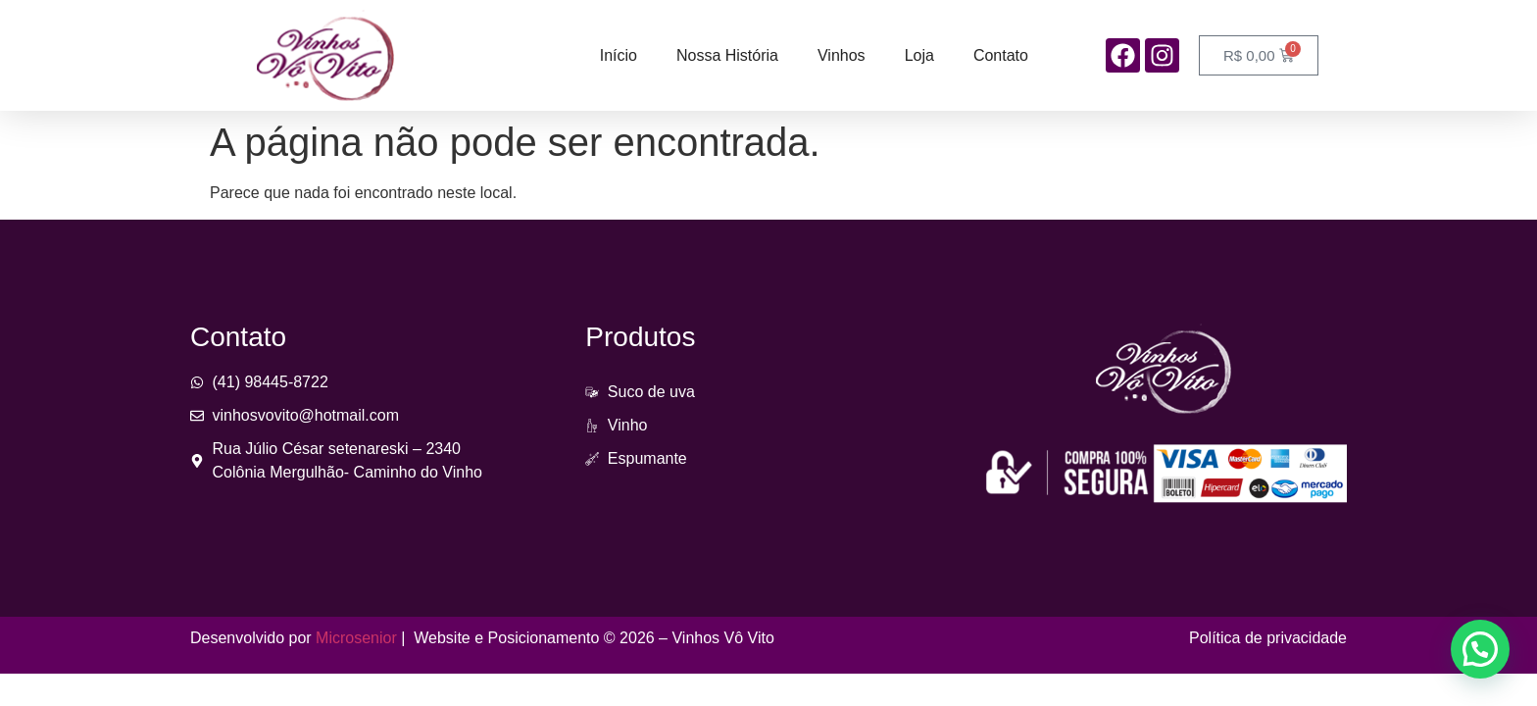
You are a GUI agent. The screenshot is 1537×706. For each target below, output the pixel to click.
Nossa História (727, 55)
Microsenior (356, 638)
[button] (1480, 649)
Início (618, 55)
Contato (1000, 55)
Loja (919, 55)
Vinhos (842, 55)
